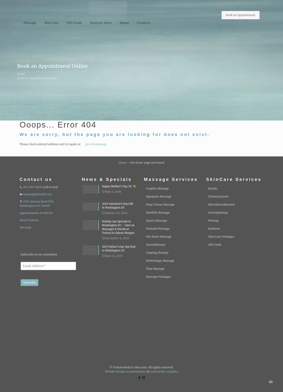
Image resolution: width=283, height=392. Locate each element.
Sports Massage (156, 220)
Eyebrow (214, 228)
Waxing (213, 220)
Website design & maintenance (125, 371)
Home (21, 74)
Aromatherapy (155, 244)
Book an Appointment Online (37, 78)
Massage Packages (158, 277)
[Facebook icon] (139, 378)
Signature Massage (158, 196)
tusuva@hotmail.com (37, 194)
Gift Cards (215, 244)
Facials (212, 188)
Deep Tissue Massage (160, 204)
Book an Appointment (241, 15)
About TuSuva (29, 220)
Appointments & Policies (36, 213)
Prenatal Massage (158, 228)
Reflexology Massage (160, 260)
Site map (25, 227)
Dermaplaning (218, 212)
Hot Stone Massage (159, 236)
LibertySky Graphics (164, 371)
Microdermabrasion (221, 204)
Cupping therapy (157, 252)
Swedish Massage (158, 212)
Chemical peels (218, 196)
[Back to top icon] (141, 356)
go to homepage (96, 144)
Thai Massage (155, 268)
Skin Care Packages (221, 236)
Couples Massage (157, 188)
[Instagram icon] (143, 378)
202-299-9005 (32, 187)
